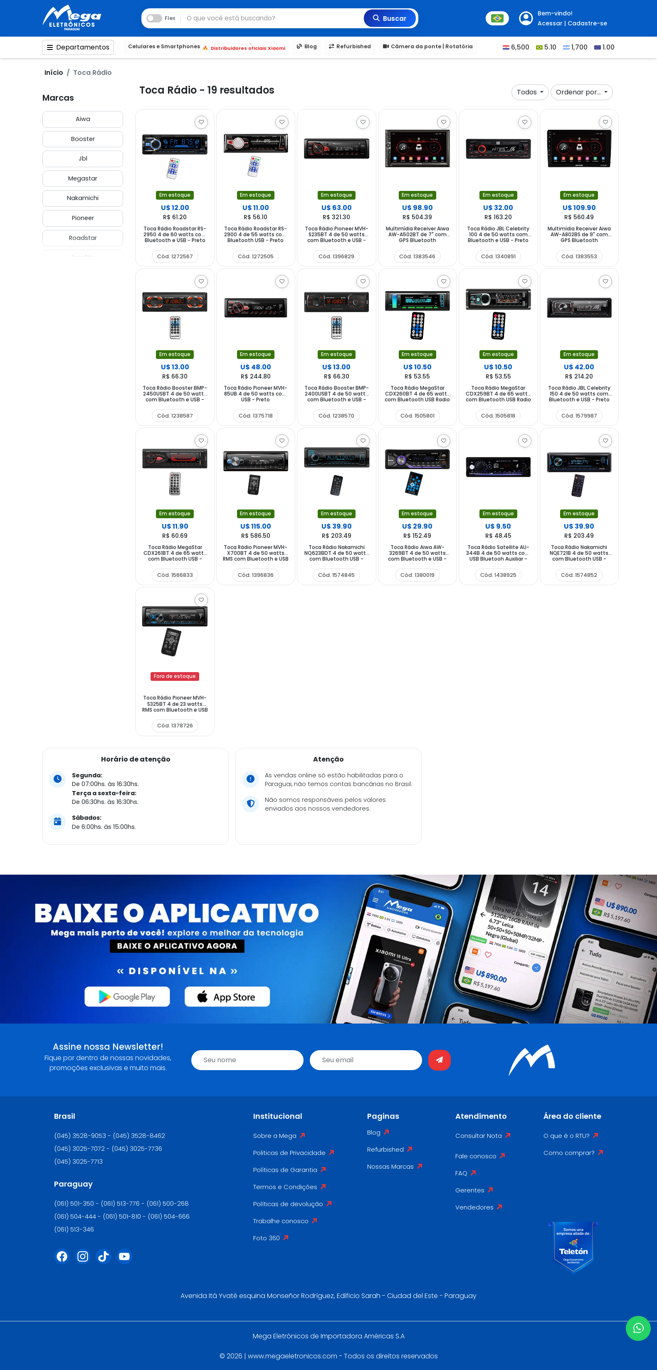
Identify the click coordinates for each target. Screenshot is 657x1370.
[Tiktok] (106, 1261)
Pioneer (83, 218)
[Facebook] (64, 1261)
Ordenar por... (579, 92)
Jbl (83, 158)
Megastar (82, 178)
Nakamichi (83, 198)
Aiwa (83, 119)
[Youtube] (126, 1261)
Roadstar (83, 238)
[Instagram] (85, 1261)
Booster (83, 139)
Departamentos (78, 48)
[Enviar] (439, 1060)
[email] (366, 1060)
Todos (527, 92)
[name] (247, 1060)
